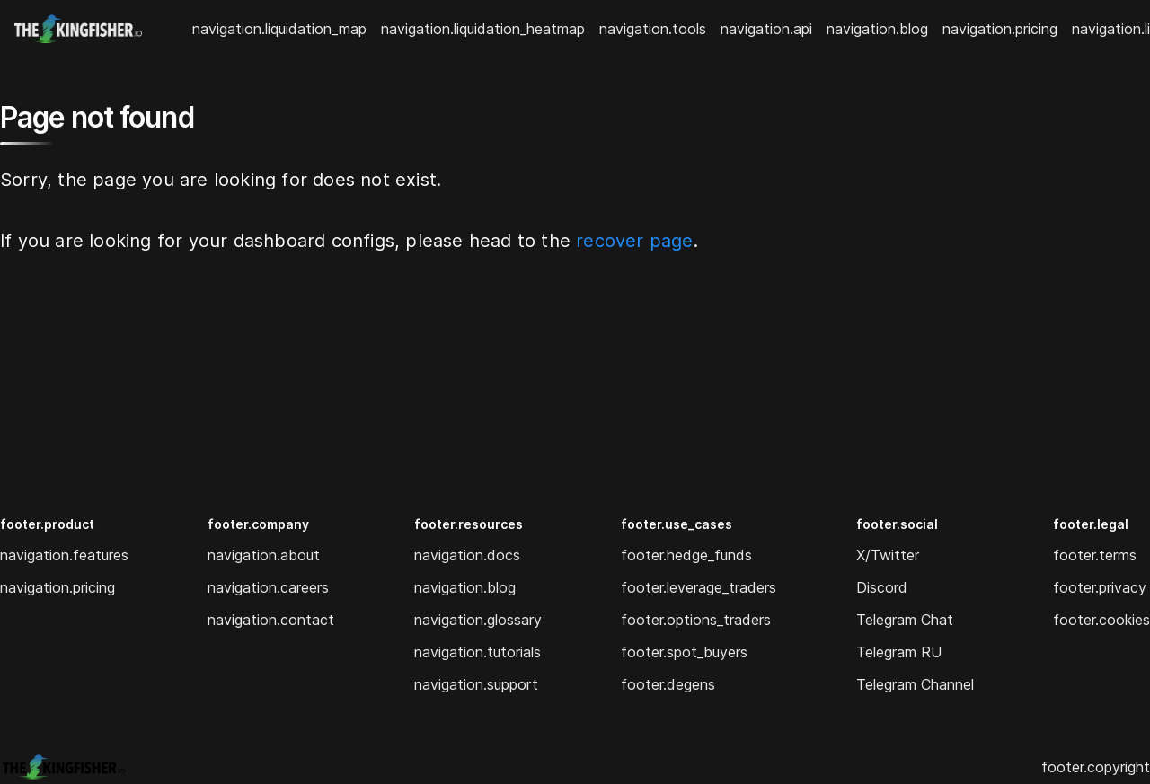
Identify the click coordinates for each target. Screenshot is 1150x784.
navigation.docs (467, 555)
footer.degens (668, 684)
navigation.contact (271, 620)
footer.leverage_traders (698, 587)
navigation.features (64, 555)
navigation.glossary (478, 620)
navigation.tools (652, 29)
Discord (881, 587)
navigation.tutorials (477, 652)
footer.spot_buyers (684, 652)
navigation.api (766, 29)
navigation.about (264, 555)
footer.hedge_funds (686, 555)
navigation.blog (877, 29)
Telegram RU (899, 652)
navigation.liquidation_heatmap (483, 29)
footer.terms (1095, 555)
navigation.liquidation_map (279, 29)
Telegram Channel (915, 684)
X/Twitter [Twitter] (887, 555)
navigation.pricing (999, 29)
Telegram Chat (904, 620)
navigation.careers (268, 587)
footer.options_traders (696, 620)
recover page (634, 240)
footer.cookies (1101, 620)
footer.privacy (1099, 587)
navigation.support (476, 684)
